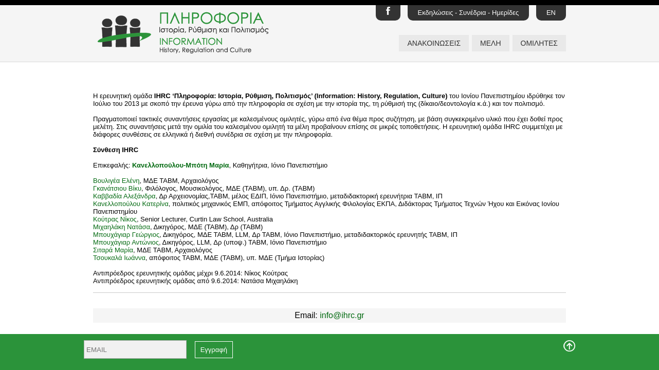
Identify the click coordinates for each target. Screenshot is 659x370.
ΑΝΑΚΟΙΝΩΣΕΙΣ (434, 43)
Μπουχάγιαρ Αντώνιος (126, 242)
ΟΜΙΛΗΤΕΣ (539, 43)
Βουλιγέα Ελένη (116, 180)
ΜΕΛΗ (490, 43)
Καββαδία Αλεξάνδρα (124, 196)
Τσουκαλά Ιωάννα (119, 258)
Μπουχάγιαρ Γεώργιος (126, 234)
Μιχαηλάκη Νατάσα (121, 227)
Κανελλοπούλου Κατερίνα (131, 204)
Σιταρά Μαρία (113, 250)
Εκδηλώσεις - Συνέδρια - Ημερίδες (468, 12)
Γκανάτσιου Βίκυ (117, 188)
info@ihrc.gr (342, 315)
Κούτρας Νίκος (115, 219)
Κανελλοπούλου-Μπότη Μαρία (180, 165)
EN (551, 12)
